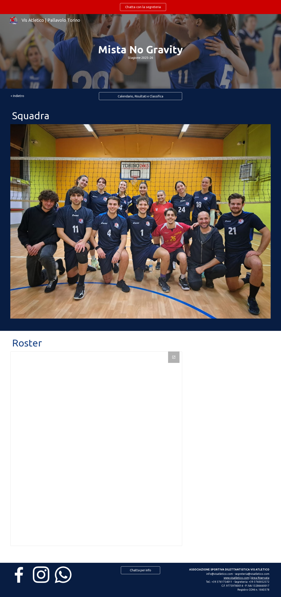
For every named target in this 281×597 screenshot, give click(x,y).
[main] (140, 51)
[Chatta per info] (140, 570)
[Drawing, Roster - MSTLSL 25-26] (96, 448)
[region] (140, 7)
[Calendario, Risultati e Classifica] (140, 96)
